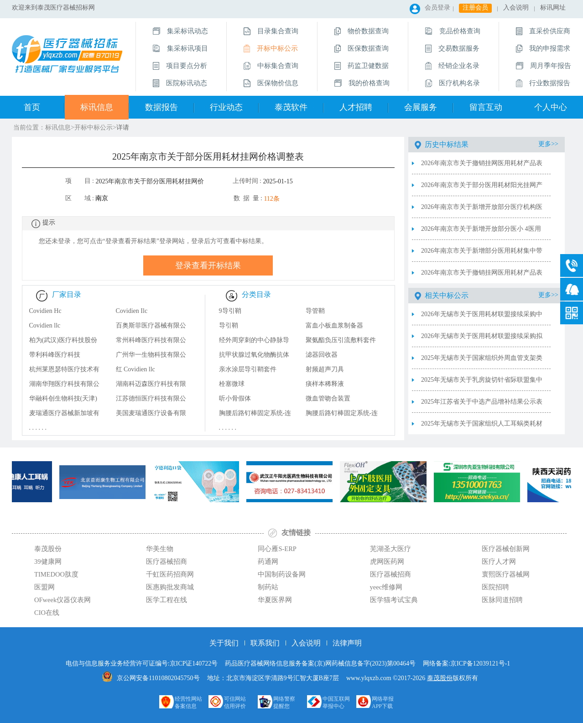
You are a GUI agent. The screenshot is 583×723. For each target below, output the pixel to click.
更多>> (548, 143)
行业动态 (226, 107)
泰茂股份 (440, 678)
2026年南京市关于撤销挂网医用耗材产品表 (481, 272)
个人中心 (550, 107)
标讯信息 (96, 107)
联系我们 (265, 643)
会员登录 (437, 7)
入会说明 (516, 7)
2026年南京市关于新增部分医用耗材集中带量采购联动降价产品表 (481, 254)
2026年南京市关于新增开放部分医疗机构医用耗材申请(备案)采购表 (481, 210)
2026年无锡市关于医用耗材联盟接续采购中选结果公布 (481, 318)
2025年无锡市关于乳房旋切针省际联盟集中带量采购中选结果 (481, 383)
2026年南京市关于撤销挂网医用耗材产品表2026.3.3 (481, 167)
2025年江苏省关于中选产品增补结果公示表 (481, 401)
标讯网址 (553, 7)
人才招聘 (355, 107)
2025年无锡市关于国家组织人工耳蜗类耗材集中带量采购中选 (481, 427)
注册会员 (475, 7)
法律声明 (347, 643)
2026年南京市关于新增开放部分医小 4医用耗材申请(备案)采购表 (481, 232)
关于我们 (224, 643)
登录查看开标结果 (208, 265)
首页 (32, 107)
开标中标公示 (93, 127)
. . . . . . (38, 427)
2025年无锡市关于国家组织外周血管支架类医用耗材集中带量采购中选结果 (481, 361)
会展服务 (420, 107)
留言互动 (485, 107)
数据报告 (161, 107)
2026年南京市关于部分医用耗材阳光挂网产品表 (481, 189)
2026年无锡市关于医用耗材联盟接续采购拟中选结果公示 (481, 340)
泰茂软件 (291, 107)
